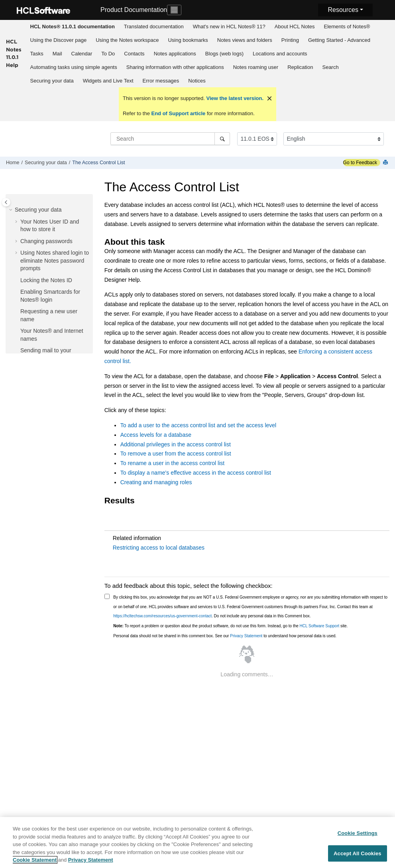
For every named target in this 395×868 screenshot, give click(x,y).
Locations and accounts (280, 54)
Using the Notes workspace (127, 40)
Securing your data (52, 81)
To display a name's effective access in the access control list (195, 472)
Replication (300, 67)
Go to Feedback (360, 162)
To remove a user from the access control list (175, 453)
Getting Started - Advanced (339, 40)
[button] (11, 210)
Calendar (81, 54)
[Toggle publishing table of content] (6, 202)
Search (330, 67)
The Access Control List (98, 162)
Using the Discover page (58, 40)
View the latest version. (234, 98)
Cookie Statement (35, 860)
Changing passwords (46, 241)
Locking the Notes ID (46, 280)
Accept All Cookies (357, 853)
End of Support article (178, 113)
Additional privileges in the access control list (175, 444)
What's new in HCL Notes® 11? (229, 26)
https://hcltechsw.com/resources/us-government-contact (162, 616)
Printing (290, 40)
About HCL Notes (295, 26)
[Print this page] (386, 162)
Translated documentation (154, 26)
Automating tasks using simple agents (73, 67)
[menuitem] (72, 26)
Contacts (134, 54)
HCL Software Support (320, 626)
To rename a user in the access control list (172, 463)
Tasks (36, 54)
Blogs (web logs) (224, 54)
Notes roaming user (255, 67)
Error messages (161, 81)
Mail (57, 54)
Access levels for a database (155, 435)
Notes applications (175, 54)
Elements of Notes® (347, 26)
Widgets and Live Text (108, 81)
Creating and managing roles (156, 482)
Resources (343, 9)
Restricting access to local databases (158, 547)
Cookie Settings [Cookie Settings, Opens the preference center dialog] (357, 833)
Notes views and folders (244, 40)
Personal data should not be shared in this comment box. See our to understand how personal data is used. (224, 636)
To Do (108, 54)
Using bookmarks (188, 40)
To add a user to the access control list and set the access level (198, 425)
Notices (196, 81)
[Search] (222, 138)
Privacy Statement (246, 636)
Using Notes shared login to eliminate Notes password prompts (54, 260)
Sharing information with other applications (175, 67)
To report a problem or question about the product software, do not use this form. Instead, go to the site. (230, 626)
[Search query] (170, 138)
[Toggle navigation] (174, 10)
